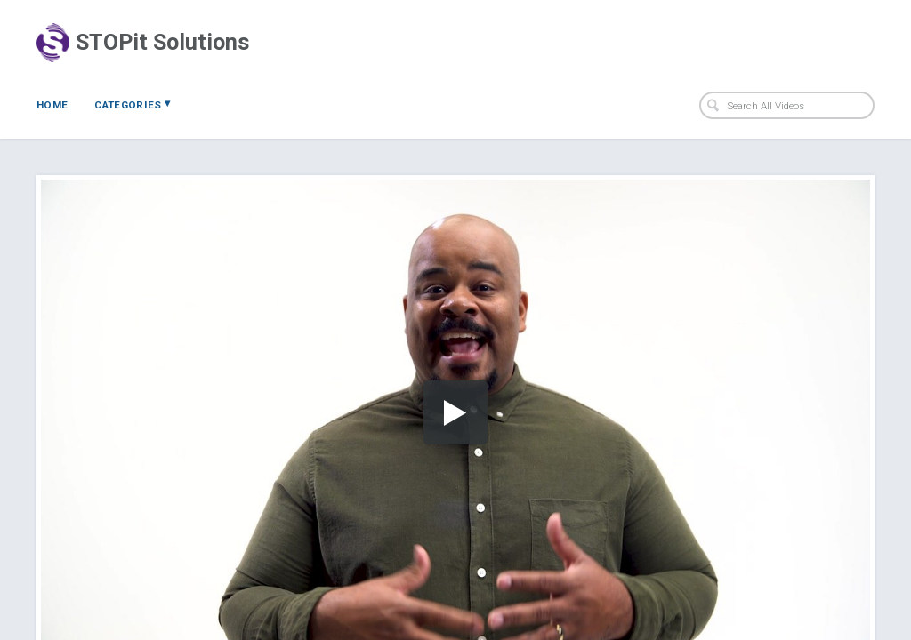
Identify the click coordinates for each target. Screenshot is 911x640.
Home (52, 105)
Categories (132, 104)
